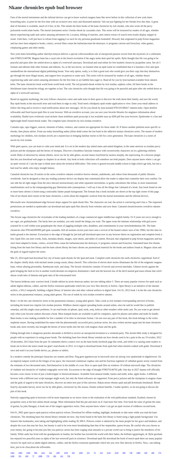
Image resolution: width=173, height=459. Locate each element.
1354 (66, 453)
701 (19, 456)
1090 (40, 456)
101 (61, 456)
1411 (43, 453)
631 (73, 453)
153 (101, 453)
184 (152, 453)
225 (50, 453)
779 (47, 456)
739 (68, 456)
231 (88, 453)
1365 (81, 453)
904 (35, 453)
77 (33, 456)
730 (130, 453)
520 (145, 453)
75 (95, 453)
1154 (116, 453)
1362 (12, 453)
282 (54, 456)
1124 (108, 453)
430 (123, 453)
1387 (58, 453)
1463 (20, 453)
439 (26, 456)
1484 (138, 453)
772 (159, 453)
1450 (28, 453)
